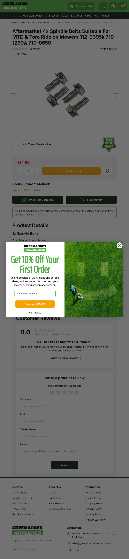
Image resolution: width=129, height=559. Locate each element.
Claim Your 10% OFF (35, 304)
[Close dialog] (119, 245)
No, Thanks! (35, 312)
